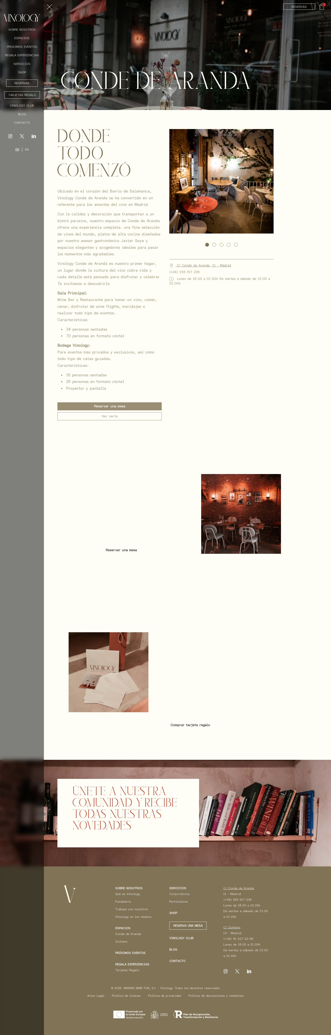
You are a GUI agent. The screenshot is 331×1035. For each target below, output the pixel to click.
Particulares (178, 901)
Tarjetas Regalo (22, 94)
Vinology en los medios (133, 916)
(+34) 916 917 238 (237, 899)
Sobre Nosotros (22, 29)
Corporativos (179, 893)
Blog (22, 114)
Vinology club (181, 938)
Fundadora (123, 901)
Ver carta (110, 416)
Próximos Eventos (22, 46)
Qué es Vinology (127, 893)
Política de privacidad (164, 995)
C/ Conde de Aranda (238, 888)
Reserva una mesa (188, 925)
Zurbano (121, 941)
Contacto (22, 122)
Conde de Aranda (128, 933)
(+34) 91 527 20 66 (238, 938)
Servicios (22, 63)
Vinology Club (22, 105)
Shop (22, 72)
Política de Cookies (126, 995)
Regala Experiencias (22, 55)
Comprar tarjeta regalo (190, 725)
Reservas (299, 6)
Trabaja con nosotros (131, 909)
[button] (207, 245)
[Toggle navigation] (50, 7)
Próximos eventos (130, 952)
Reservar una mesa (109, 406)
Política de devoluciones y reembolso (216, 995)
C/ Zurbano (231, 927)
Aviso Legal (95, 995)
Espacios (22, 38)
